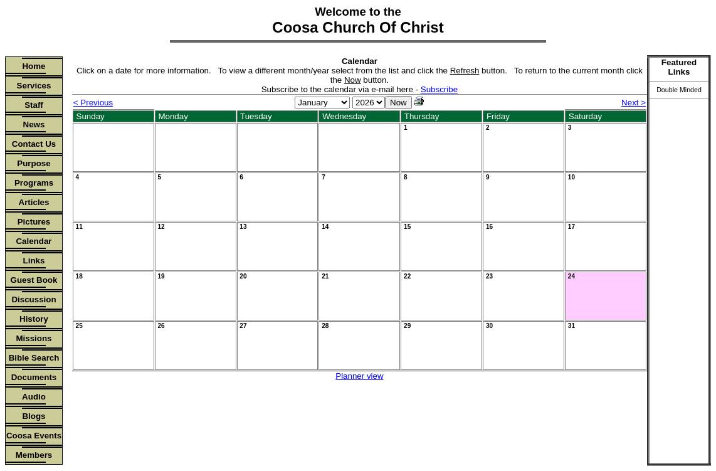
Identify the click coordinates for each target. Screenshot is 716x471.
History (33, 319)
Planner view (359, 376)
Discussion (33, 299)
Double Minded (679, 89)
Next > (633, 102)
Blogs (33, 416)
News (34, 124)
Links (34, 260)
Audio (34, 396)
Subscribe (439, 89)
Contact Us (34, 144)
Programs (33, 183)
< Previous (93, 102)
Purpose (33, 163)
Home (33, 66)
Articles (34, 202)
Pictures (34, 221)
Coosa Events (33, 435)
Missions (33, 338)
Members (34, 455)
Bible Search (34, 358)
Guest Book (34, 280)
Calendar (33, 241)
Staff (33, 105)
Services (34, 85)
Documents (34, 377)
